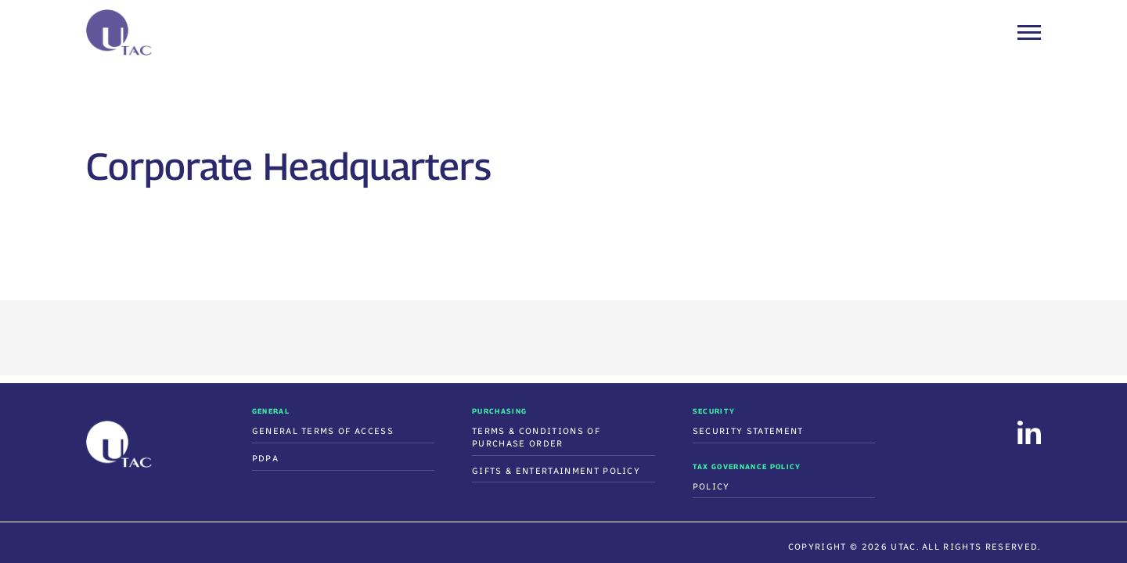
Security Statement (748, 431)
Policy (711, 487)
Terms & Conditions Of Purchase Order (536, 437)
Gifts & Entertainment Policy (556, 471)
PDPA (265, 459)
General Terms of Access (323, 431)
